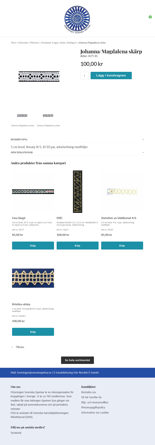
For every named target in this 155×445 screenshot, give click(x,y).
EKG (59, 218)
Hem (13, 42)
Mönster (34, 42)
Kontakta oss (88, 392)
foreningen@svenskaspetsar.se (34, 372)
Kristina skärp (21, 304)
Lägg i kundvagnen (111, 75)
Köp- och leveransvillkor (94, 402)
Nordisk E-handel (89, 372)
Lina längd (18, 218)
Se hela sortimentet (77, 360)
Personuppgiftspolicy (93, 407)
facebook (16, 432)
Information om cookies (95, 412)
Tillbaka (17, 347)
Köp (33, 245)
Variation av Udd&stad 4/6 (118, 218)
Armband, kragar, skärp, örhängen (59, 42)
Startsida (23, 42)
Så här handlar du (91, 397)
